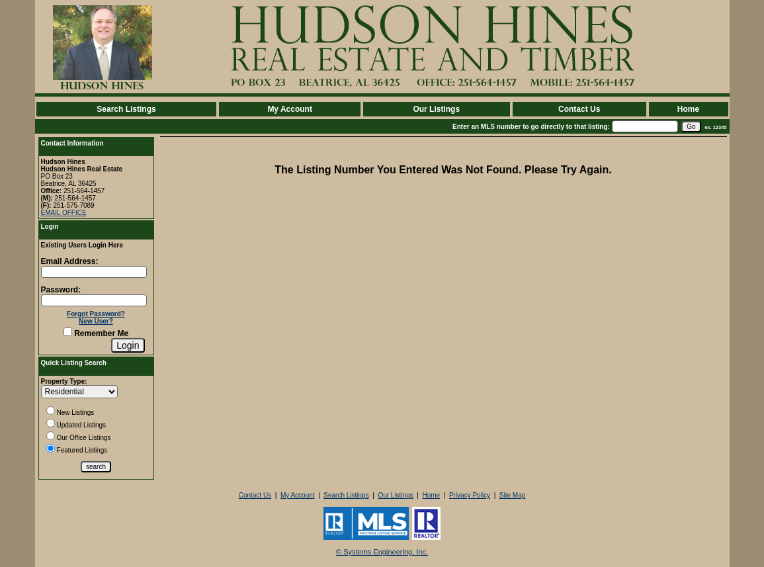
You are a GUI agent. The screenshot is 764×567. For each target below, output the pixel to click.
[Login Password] (94, 300)
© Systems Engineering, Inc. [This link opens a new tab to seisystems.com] (382, 552)
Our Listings (436, 109)
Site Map (512, 495)
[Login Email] (94, 272)
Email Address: (70, 261)
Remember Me (96, 333)
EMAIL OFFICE (64, 212)
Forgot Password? (96, 314)
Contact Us (579, 109)
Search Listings (126, 109)
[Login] (127, 345)
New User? (96, 321)
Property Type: (64, 381)
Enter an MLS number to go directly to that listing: (531, 126)
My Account (289, 109)
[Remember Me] (68, 331)
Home (688, 109)
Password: (61, 289)
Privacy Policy (469, 495)
